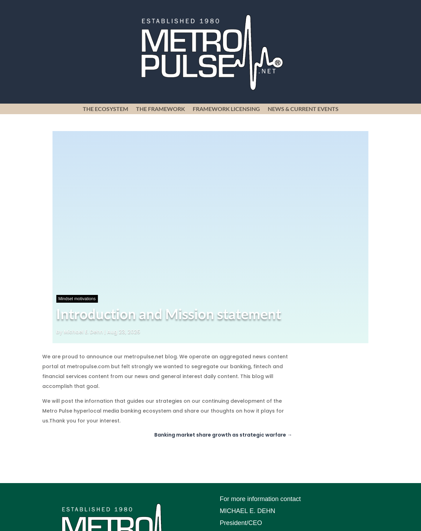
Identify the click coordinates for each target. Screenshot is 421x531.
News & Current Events (303, 109)
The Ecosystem (105, 109)
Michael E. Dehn (83, 331)
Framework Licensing (226, 109)
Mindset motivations (76, 298)
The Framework (160, 109)
